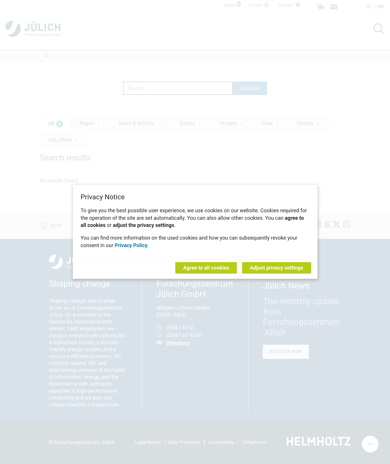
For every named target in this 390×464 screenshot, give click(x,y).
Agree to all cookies (206, 268)
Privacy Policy (131, 245)
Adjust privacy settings (276, 268)
